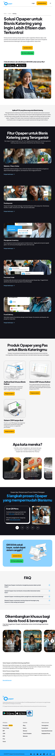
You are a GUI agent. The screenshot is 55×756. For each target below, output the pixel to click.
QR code (11, 514)
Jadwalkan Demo (42, 3)
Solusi (9, 13)
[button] (50, 3)
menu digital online (15, 519)
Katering (14, 13)
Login (33, 3)
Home (5, 13)
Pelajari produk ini (9, 393)
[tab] (17, 527)
